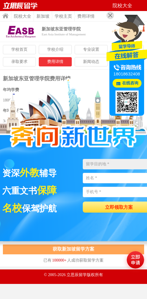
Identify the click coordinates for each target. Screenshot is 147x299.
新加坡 (42, 16)
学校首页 (19, 49)
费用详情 (55, 61)
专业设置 (91, 49)
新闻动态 (91, 61)
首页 (5, 15)
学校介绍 (55, 49)
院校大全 (22, 16)
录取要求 (19, 61)
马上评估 (135, 260)
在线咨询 (130, 83)
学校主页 (63, 16)
